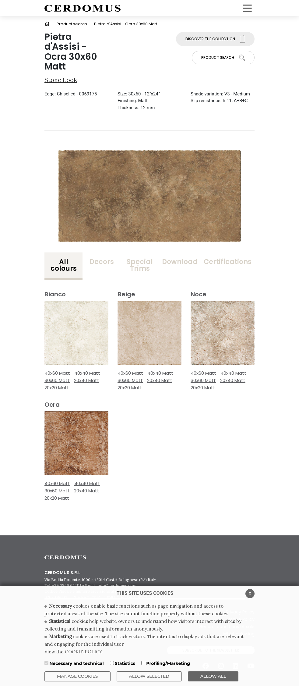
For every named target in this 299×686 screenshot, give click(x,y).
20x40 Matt (86, 380)
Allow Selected (149, 676)
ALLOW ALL (213, 676)
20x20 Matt (56, 387)
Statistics (125, 663)
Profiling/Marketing (168, 663)
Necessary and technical (76, 663)
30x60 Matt (57, 380)
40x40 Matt (87, 373)
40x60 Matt (57, 373)
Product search (72, 24)
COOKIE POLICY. (84, 652)
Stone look (60, 80)
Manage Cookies (77, 676)
